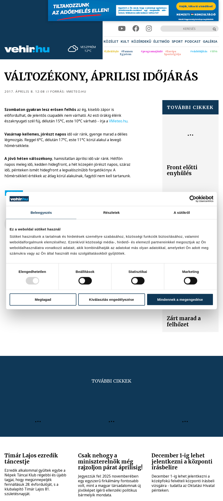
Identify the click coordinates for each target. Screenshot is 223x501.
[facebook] (135, 28)
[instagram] (149, 28)
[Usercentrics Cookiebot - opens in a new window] (192, 198)
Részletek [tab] (111, 212)
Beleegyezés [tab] (41, 212)
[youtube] (122, 28)
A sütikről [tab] (182, 212)
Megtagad (43, 299)
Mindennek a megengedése (180, 299)
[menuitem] (111, 41)
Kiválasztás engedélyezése (111, 299)
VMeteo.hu (118, 121)
